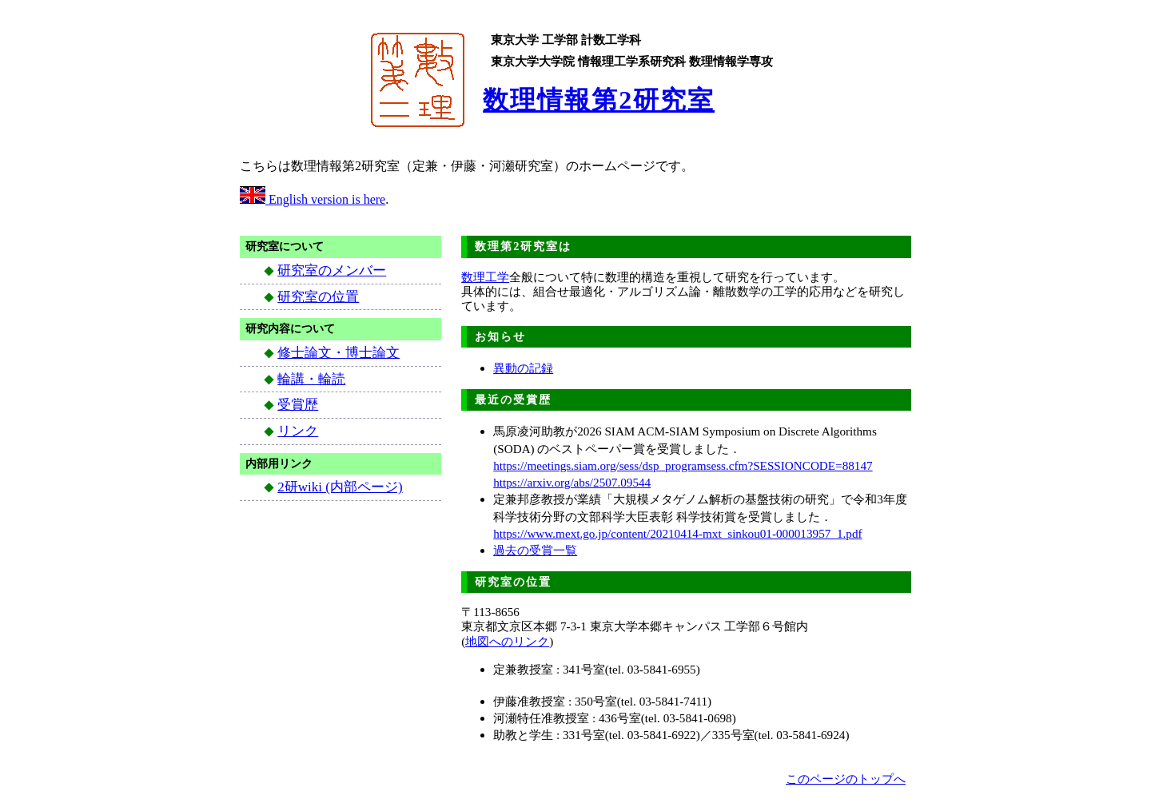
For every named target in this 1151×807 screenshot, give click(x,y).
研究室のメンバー (331, 270)
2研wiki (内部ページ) (339, 487)
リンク (297, 431)
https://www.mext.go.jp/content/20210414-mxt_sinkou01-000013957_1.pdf (677, 533)
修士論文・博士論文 (338, 352)
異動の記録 (523, 368)
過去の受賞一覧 (535, 550)
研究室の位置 (318, 296)
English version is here (312, 199)
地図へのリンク (507, 641)
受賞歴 (297, 404)
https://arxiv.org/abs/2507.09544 (572, 482)
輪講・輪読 (311, 379)
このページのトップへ (846, 778)
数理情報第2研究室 (599, 99)
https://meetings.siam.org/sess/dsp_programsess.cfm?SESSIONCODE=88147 (682, 465)
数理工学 (485, 277)
